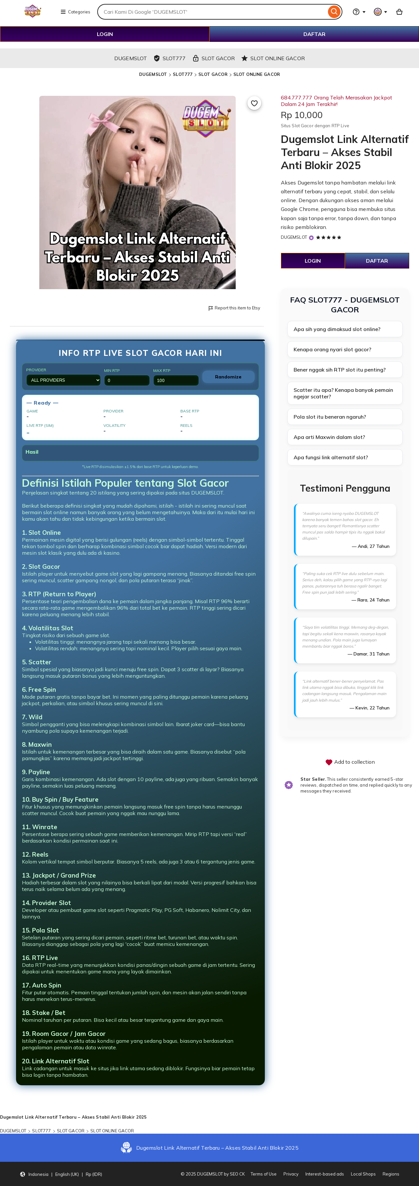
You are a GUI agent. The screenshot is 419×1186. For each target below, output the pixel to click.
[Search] (334, 12)
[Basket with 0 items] (399, 12)
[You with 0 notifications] (381, 12)
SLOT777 (182, 74)
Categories (75, 12)
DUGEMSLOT (153, 74)
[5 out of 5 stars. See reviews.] (329, 237)
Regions (391, 1174)
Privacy (291, 1174)
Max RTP (176, 377)
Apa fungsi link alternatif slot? (331, 457)
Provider (63, 376)
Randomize (228, 377)
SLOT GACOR (212, 74)
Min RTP (127, 377)
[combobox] (211, 12)
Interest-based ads (324, 1174)
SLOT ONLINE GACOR (256, 74)
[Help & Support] (359, 12)
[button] (61, 1174)
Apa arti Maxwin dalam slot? (329, 437)
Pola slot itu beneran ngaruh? (330, 416)
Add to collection (350, 762)
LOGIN (105, 34)
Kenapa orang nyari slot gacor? (332, 349)
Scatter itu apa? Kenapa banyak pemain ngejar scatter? (343, 393)
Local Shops (363, 1174)
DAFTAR (314, 34)
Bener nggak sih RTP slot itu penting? (340, 369)
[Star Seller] (311, 237)
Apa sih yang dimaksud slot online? (337, 329)
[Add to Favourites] (254, 103)
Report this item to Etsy (234, 308)
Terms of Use (264, 1174)
